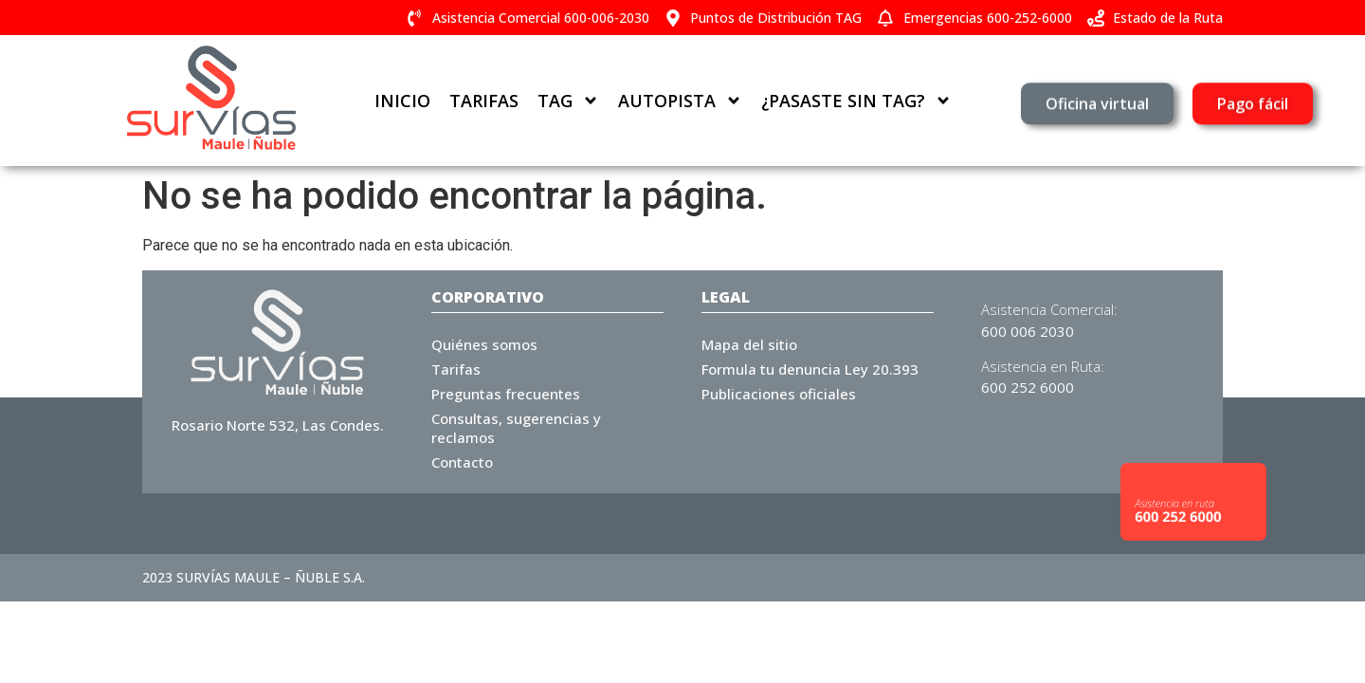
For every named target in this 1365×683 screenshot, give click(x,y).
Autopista (680, 101)
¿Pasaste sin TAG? (856, 101)
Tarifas (484, 100)
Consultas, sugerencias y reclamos (516, 428)
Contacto (462, 461)
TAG (568, 101)
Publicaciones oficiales (778, 393)
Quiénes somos (484, 344)
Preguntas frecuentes (505, 393)
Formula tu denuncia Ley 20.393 (810, 369)
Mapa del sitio (749, 344)
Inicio (402, 100)
